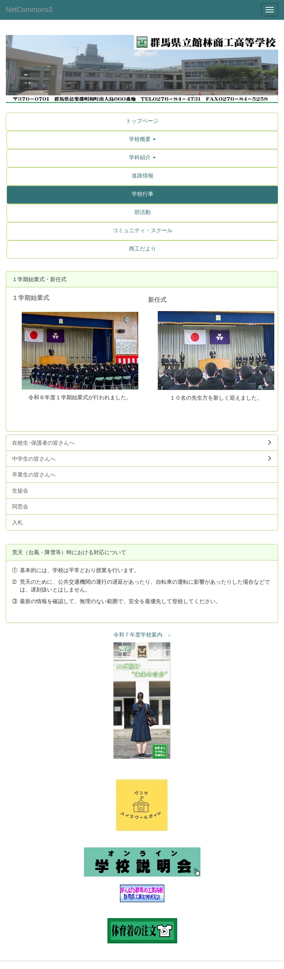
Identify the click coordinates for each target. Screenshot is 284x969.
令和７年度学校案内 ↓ (142, 635)
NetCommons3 (29, 10)
